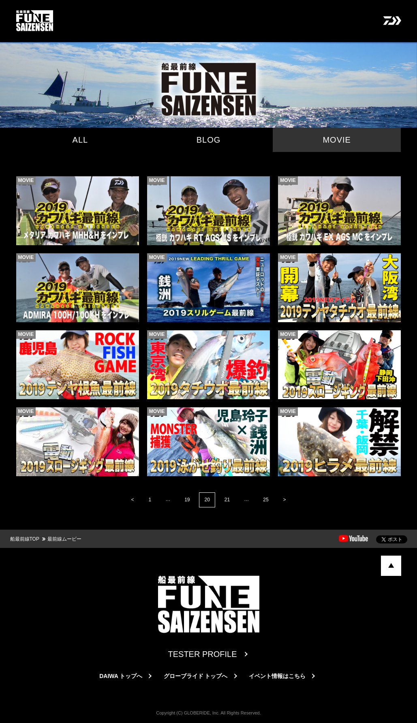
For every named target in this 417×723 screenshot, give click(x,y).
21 (227, 500)
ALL (80, 139)
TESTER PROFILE (202, 654)
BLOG (209, 139)
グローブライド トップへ (196, 676)
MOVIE (337, 139)
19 (187, 500)
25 (265, 500)
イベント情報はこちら (277, 676)
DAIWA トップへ (120, 676)
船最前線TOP (24, 539)
